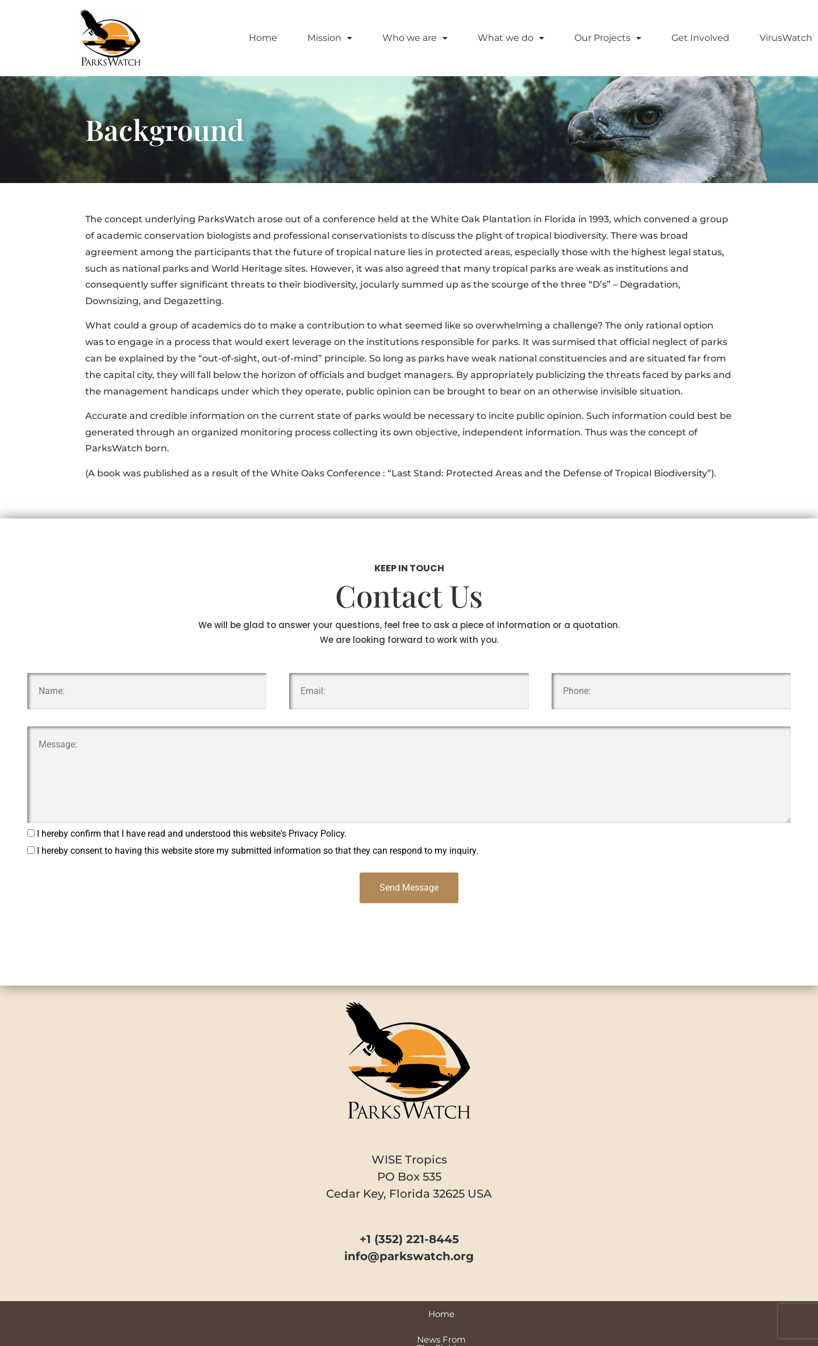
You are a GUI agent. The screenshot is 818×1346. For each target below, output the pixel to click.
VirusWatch (785, 37)
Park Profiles (484, 1313)
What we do (511, 37)
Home (263, 37)
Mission (329, 37)
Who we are (415, 37)
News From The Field (267, 1313)
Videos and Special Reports (385, 1313)
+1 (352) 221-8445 (409, 1239)
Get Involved (700, 37)
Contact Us (615, 1313)
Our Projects (607, 37)
